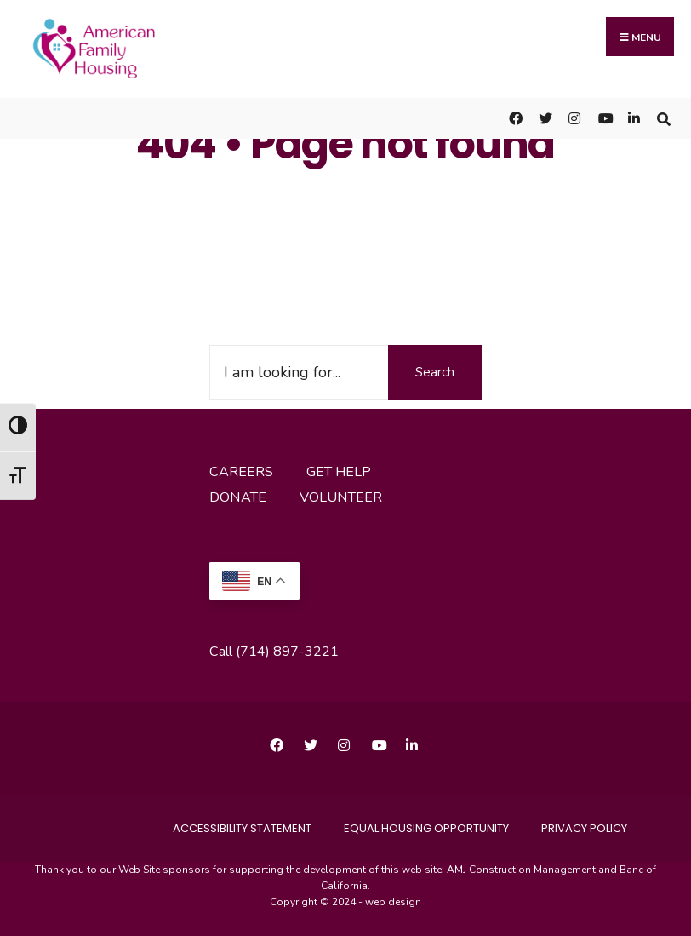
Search (434, 372)
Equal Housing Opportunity (426, 828)
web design (393, 902)
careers (241, 471)
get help (338, 471)
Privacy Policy (584, 828)
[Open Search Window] (663, 118)
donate (237, 497)
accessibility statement (242, 828)
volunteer (341, 497)
